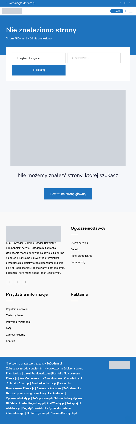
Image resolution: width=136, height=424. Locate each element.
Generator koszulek (49, 388)
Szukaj (39, 70)
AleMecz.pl (13, 408)
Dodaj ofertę (78, 262)
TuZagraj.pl (74, 403)
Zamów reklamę (15, 334)
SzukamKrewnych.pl (64, 413)
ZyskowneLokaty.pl (18, 398)
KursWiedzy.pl (73, 378)
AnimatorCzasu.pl (18, 383)
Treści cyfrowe (14, 315)
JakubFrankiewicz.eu (37, 373)
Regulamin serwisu (17, 309)
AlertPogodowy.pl (33, 403)
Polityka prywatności (18, 322)
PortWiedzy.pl (55, 403)
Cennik (75, 249)
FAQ (8, 328)
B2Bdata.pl (13, 403)
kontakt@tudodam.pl (22, 3)
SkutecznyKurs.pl (37, 413)
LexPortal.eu (56, 393)
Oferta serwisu (79, 243)
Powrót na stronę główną (68, 194)
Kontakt (10, 341)
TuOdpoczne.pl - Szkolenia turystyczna (57, 398)
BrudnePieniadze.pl (44, 383)
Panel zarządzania (81, 256)
